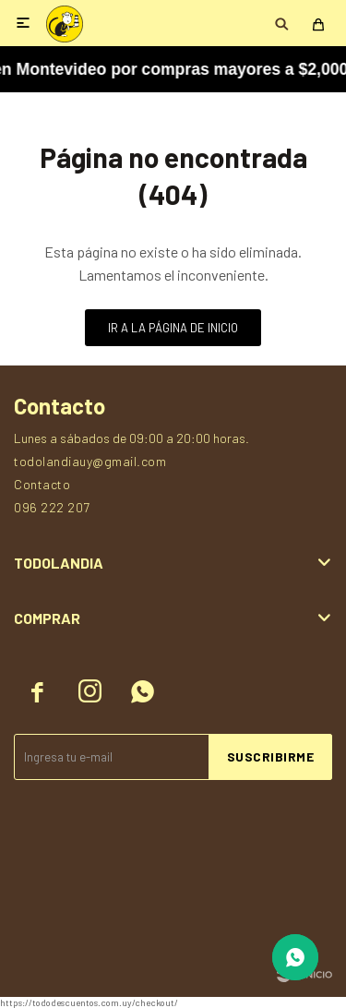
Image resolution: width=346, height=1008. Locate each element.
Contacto (42, 484)
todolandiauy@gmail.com (90, 461)
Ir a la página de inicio (173, 327)
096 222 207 (52, 507)
